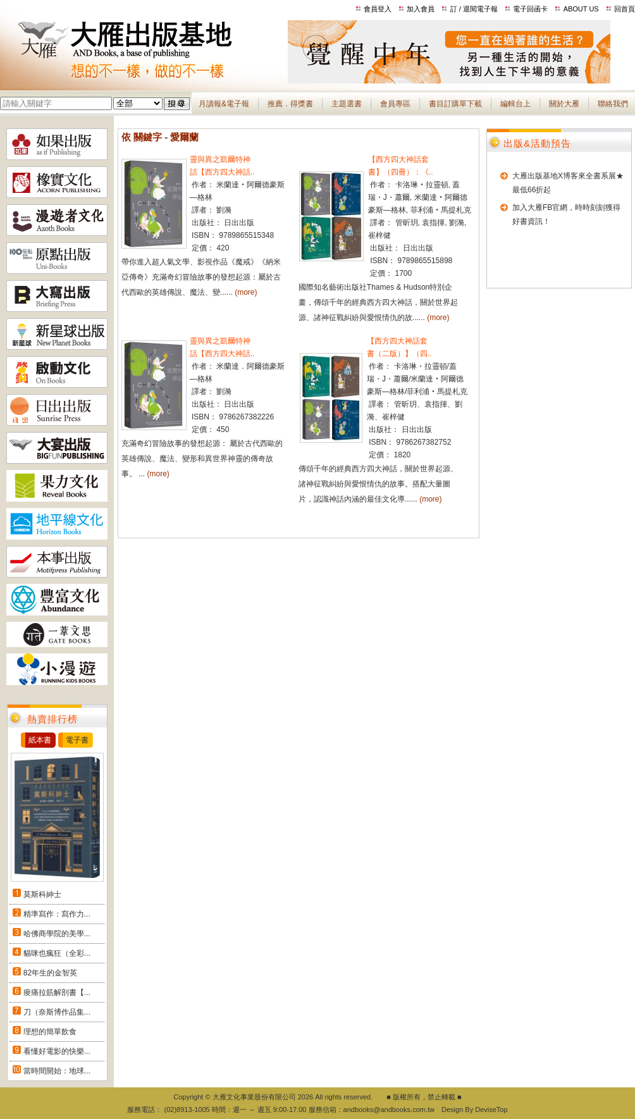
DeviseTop (491, 1109)
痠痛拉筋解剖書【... (56, 992)
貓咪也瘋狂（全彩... (56, 953)
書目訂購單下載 (455, 103)
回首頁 (624, 9)
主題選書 (346, 103)
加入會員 (421, 9)
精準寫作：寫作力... (56, 914)
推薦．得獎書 (290, 103)
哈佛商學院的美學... (56, 933)
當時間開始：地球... (56, 1070)
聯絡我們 (613, 103)
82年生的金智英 (50, 972)
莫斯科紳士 (42, 894)
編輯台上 (515, 103)
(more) (246, 292)
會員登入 (377, 9)
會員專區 (395, 103)
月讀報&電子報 (224, 103)
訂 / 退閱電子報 (474, 9)
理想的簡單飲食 (50, 1031)
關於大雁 (564, 103)
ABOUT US (581, 9)
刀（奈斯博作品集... (56, 1012)
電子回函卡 (530, 9)
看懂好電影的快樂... (56, 1051)
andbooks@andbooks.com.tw (389, 1109)
